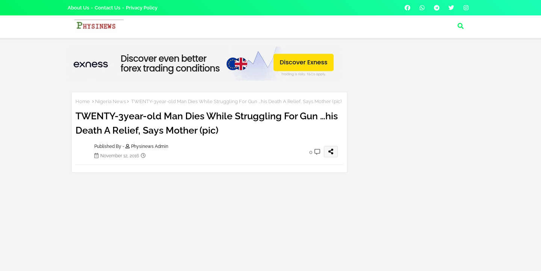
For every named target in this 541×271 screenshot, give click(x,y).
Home (83, 101)
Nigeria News (110, 101)
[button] (460, 25)
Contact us (107, 8)
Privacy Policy (141, 8)
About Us (78, 8)
